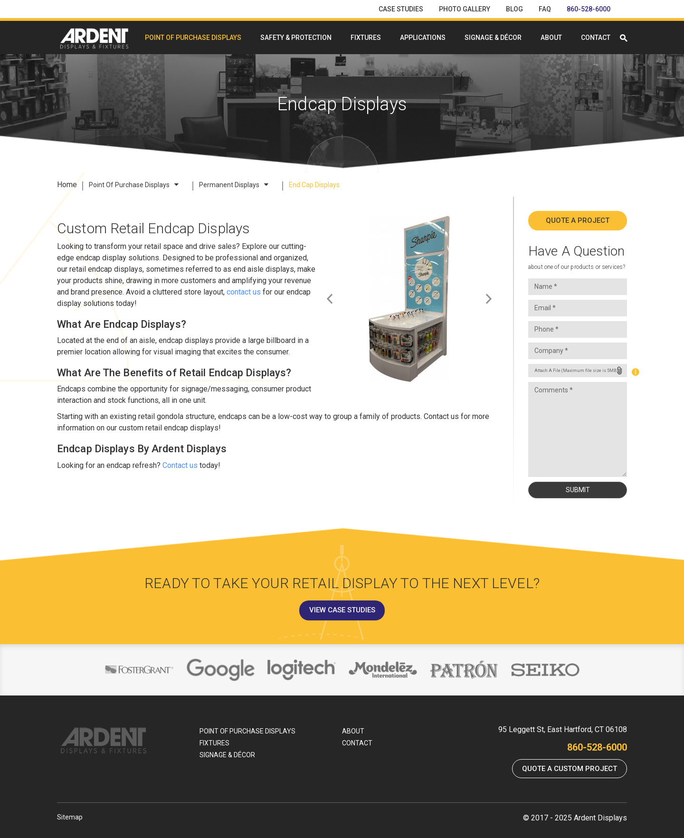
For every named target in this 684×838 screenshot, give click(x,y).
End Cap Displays (314, 185)
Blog (514, 9)
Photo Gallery (464, 9)
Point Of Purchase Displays (193, 37)
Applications (423, 37)
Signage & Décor (493, 37)
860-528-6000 (588, 9)
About (551, 37)
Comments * (577, 429)
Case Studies (401, 9)
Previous (336, 300)
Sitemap (70, 817)
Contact (595, 37)
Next (485, 300)
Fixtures (366, 37)
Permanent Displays (233, 185)
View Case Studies (342, 610)
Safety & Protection (296, 37)
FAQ (545, 9)
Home (67, 184)
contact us (244, 291)
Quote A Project (577, 220)
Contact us (180, 465)
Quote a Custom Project (569, 768)
